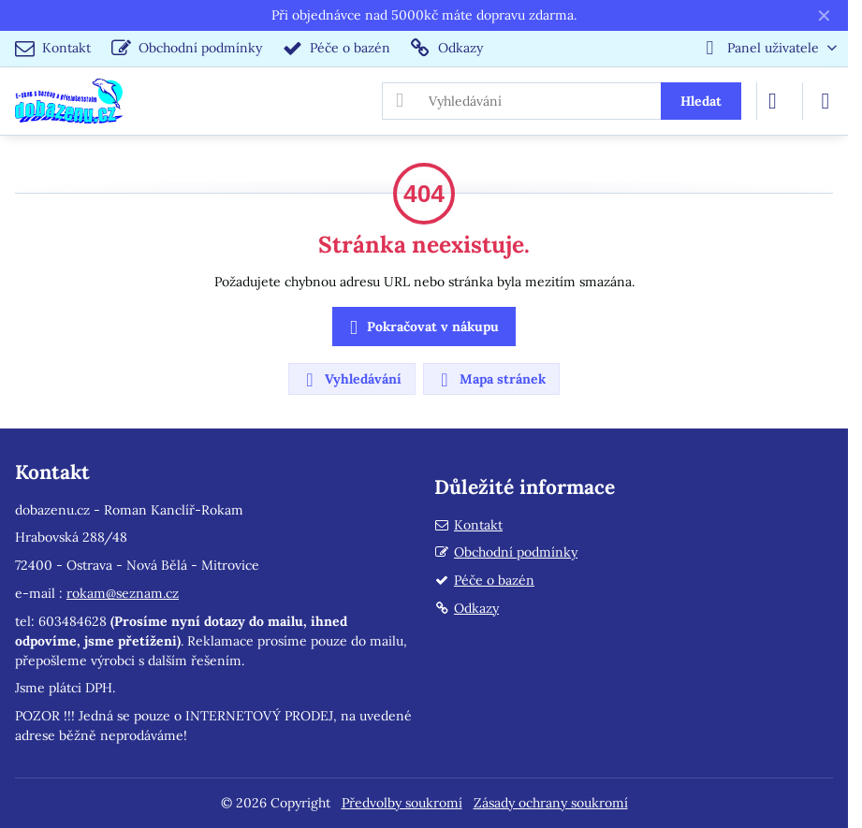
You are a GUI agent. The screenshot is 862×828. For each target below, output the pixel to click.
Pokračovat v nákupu (421, 328)
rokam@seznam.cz (122, 593)
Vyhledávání (351, 379)
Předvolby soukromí (402, 802)
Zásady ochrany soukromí (551, 802)
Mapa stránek (490, 379)
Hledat (701, 101)
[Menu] (825, 101)
